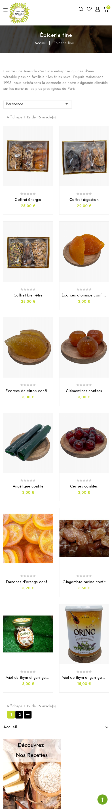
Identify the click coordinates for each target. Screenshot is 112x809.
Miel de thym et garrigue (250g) (33, 677)
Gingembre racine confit (84, 581)
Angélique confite (28, 486)
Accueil (10, 727)
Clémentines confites (84, 390)
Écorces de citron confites (29, 390)
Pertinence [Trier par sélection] (37, 104)
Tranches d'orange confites (29, 581)
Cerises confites (84, 486)
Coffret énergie (28, 199)
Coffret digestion (84, 199)
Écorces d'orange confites (85, 295)
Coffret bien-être (28, 295)
